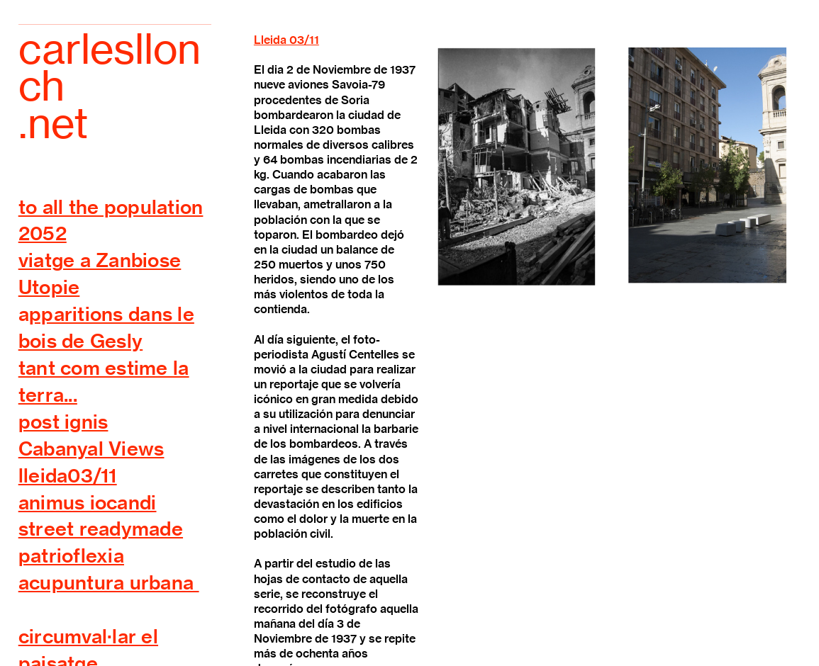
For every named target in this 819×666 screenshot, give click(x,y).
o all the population (114, 207)
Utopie (49, 287)
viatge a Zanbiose (100, 260)
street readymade (100, 529)
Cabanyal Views (91, 448)
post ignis (63, 422)
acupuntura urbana (108, 582)
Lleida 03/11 (286, 40)
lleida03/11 (67, 475)
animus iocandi (87, 502)
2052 (42, 233)
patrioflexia (71, 555)
